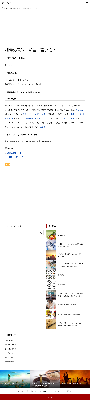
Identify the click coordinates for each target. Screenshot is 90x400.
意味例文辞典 (9, 357)
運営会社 (70, 391)
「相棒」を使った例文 (16, 157)
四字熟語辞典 (9, 353)
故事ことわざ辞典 (10, 345)
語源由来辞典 (9, 340)
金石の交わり (40, 114)
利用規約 (43, 391)
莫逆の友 (79, 110)
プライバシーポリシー (56, 391)
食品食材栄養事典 (10, 361)
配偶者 (43, 127)
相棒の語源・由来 (14, 153)
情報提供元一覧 (31, 391)
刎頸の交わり (31, 118)
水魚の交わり (44, 118)
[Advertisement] (45, 25)
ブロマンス (71, 118)
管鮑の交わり (28, 114)
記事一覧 (20, 391)
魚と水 (62, 118)
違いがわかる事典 (10, 349)
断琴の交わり (76, 114)
